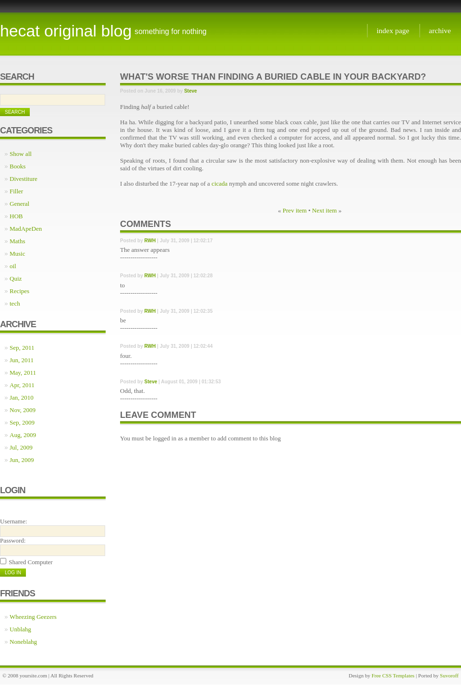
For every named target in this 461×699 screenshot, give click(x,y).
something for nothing (170, 31)
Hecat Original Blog (66, 31)
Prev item (295, 210)
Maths (17, 241)
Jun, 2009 (22, 459)
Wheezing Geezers (33, 616)
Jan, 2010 (22, 397)
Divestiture (23, 178)
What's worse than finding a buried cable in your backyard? (273, 77)
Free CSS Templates (393, 675)
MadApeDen (26, 228)
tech (15, 303)
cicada (220, 183)
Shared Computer (30, 562)
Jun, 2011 (22, 360)
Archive (440, 30)
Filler (16, 191)
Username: (13, 521)
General (19, 203)
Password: (12, 540)
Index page (392, 30)
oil (13, 266)
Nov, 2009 (23, 410)
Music (17, 253)
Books (17, 166)
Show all (21, 153)
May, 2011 (23, 372)
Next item (324, 210)
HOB (16, 216)
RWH (150, 240)
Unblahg (20, 629)
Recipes (19, 291)
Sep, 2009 (22, 422)
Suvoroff (449, 675)
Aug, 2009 (23, 434)
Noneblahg (23, 641)
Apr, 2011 (22, 385)
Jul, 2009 (21, 447)
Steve (190, 91)
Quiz (16, 278)
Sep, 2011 (22, 347)
